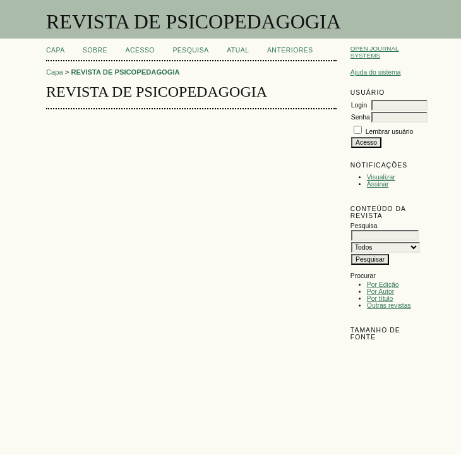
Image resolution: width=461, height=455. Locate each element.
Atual (238, 50)
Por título (380, 298)
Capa (55, 50)
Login (359, 105)
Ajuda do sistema (375, 72)
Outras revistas (389, 305)
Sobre (95, 50)
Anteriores (290, 50)
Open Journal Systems (374, 52)
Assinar (378, 184)
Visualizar (381, 177)
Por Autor (380, 291)
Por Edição (383, 284)
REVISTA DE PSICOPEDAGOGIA (125, 72)
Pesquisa (190, 50)
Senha (360, 117)
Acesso (140, 50)
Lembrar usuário (390, 131)
